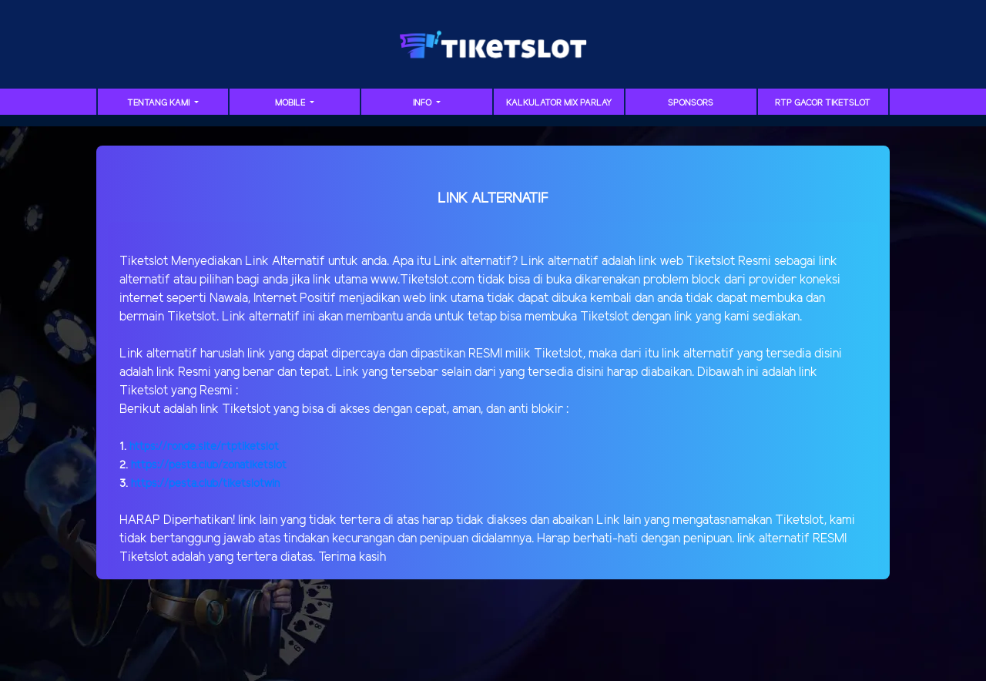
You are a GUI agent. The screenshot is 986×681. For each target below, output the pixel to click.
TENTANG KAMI (159, 103)
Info (423, 103)
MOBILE (291, 103)
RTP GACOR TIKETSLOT (822, 103)
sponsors (690, 103)
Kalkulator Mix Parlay (559, 103)
